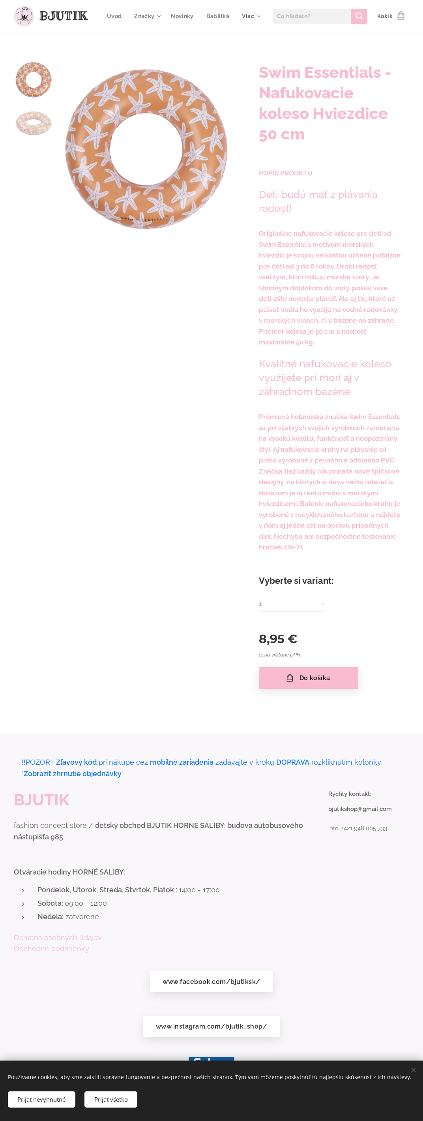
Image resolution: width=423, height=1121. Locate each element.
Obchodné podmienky (51, 948)
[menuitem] (150, 16)
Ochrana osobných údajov (58, 937)
